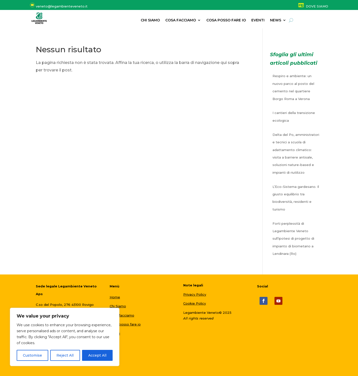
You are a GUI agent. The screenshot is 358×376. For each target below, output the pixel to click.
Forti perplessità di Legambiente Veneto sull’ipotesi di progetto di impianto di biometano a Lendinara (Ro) (293, 238)
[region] (64, 337)
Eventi (258, 20)
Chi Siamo (118, 306)
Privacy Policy (194, 294)
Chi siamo (150, 20)
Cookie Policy (194, 303)
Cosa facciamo (180, 20)
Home (115, 297)
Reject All (65, 355)
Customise (32, 355)
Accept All (97, 355)
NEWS (275, 20)
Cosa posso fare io (226, 20)
